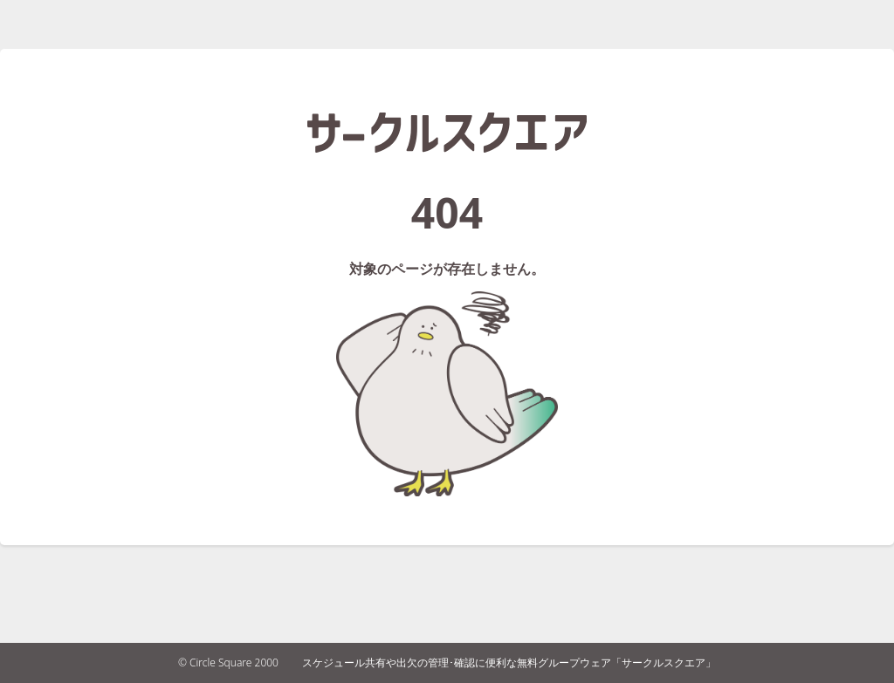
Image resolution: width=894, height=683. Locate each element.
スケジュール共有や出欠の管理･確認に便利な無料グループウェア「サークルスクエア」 (509, 662)
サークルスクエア (447, 132)
